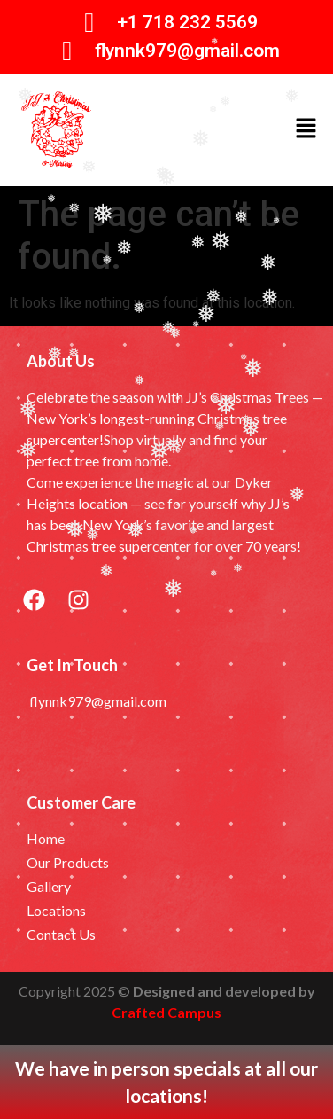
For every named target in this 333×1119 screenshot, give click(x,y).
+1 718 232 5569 (187, 22)
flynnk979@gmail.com (187, 50)
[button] (306, 129)
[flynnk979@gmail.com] (67, 51)
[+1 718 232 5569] (90, 22)
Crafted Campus (166, 1012)
